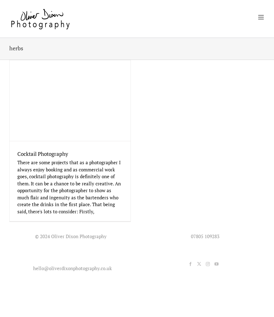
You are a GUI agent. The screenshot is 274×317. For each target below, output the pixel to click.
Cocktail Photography (42, 153)
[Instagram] (208, 264)
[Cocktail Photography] (70, 100)
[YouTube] (216, 264)
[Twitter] (199, 264)
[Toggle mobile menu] (261, 17)
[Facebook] (190, 264)
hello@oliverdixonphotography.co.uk (71, 268)
